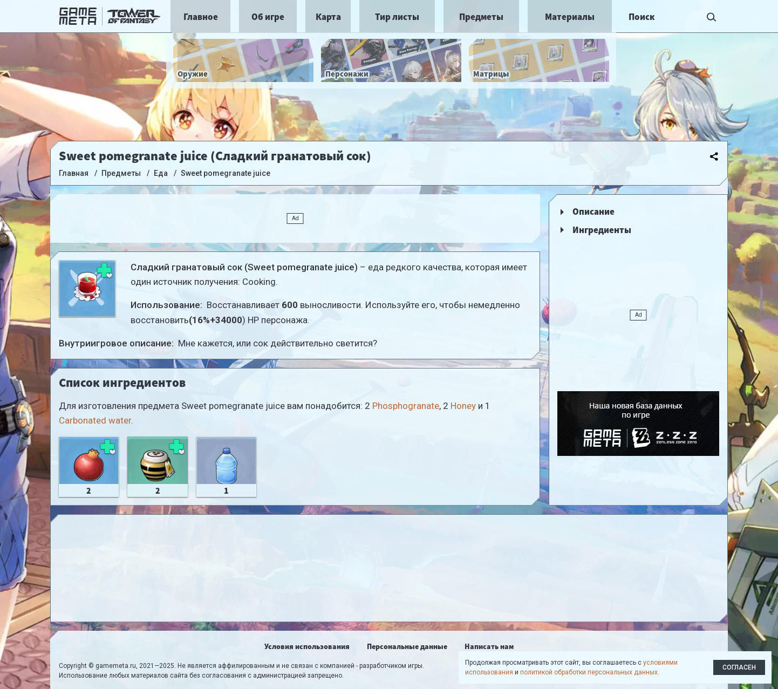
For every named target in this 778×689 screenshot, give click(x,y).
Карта (328, 17)
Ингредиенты (601, 230)
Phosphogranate (405, 405)
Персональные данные (407, 646)
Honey (463, 405)
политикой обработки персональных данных (589, 672)
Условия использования (307, 646)
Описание (593, 211)
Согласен (739, 667)
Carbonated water (95, 420)
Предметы (481, 17)
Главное (200, 17)
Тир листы (397, 17)
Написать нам (489, 646)
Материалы (570, 17)
